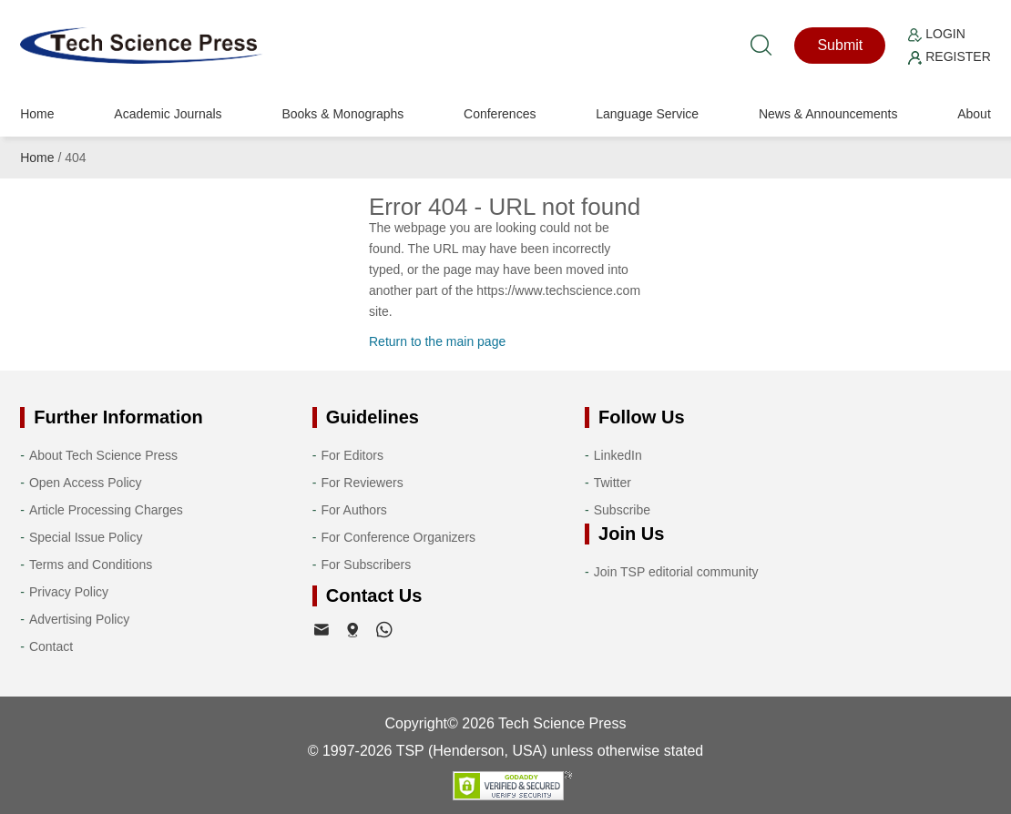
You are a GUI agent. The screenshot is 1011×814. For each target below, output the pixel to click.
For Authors (353, 510)
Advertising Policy (79, 619)
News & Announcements (828, 114)
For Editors (352, 455)
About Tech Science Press (103, 455)
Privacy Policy (68, 592)
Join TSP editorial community (676, 572)
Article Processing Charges (106, 510)
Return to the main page (437, 341)
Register (949, 56)
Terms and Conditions (90, 564)
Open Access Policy (85, 482)
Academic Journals (167, 114)
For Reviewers (362, 482)
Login (936, 33)
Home (37, 114)
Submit (840, 45)
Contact (51, 646)
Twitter (612, 482)
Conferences (500, 114)
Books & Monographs (342, 114)
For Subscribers (366, 564)
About (974, 114)
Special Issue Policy (86, 537)
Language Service (647, 114)
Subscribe (622, 510)
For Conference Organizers (398, 537)
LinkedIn (618, 455)
